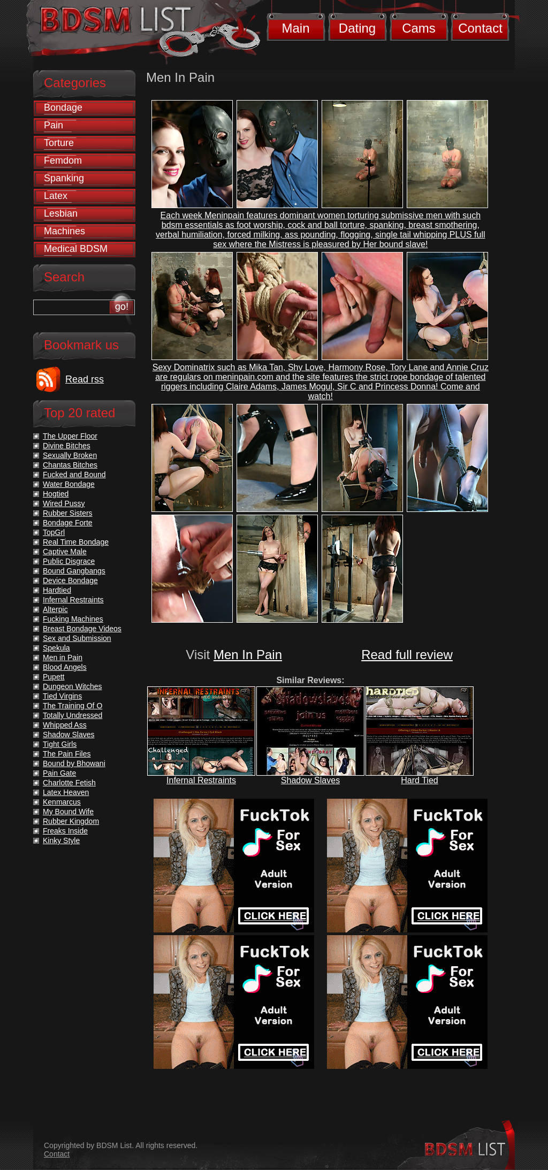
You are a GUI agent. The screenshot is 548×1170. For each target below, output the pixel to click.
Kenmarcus (62, 802)
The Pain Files (66, 754)
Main (295, 28)
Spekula (56, 648)
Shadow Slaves (310, 780)
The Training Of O (72, 705)
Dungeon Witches (72, 686)
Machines (64, 231)
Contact (480, 28)
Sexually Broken (70, 455)
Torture (59, 142)
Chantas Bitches (70, 465)
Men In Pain (248, 654)
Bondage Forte (68, 522)
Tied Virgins (62, 696)
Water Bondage (69, 484)
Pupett (53, 676)
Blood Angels (65, 667)
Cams (419, 28)
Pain (53, 125)
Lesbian (61, 213)
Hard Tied (419, 780)
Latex (55, 195)
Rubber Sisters (68, 513)
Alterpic (55, 609)
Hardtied (57, 590)
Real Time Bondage (76, 542)
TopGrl (54, 532)
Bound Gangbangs (74, 571)
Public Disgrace (69, 561)
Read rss (84, 379)
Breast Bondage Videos (82, 628)
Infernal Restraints (201, 780)
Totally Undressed (72, 715)
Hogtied (55, 494)
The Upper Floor (70, 436)
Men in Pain (62, 657)
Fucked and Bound (74, 474)
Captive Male (65, 551)
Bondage (63, 107)
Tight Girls (60, 744)
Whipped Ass (65, 725)
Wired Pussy (64, 503)
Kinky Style (61, 840)
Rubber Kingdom (71, 821)
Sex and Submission (77, 638)
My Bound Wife (68, 811)
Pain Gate (59, 773)
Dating (357, 28)
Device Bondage (70, 580)
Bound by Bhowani (74, 763)
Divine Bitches (66, 445)
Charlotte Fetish (69, 782)
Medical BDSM (76, 248)
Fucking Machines (73, 619)
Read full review (407, 654)
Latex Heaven (66, 792)
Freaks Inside (65, 831)
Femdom (63, 160)
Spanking (64, 178)
